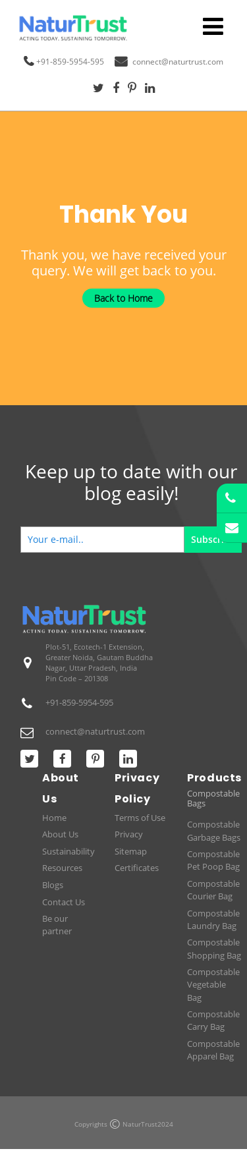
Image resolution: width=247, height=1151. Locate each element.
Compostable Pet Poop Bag (213, 860)
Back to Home (123, 298)
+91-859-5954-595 (70, 61)
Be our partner (57, 924)
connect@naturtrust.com (177, 61)
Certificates (137, 868)
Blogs (52, 885)
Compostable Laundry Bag (213, 919)
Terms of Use (140, 818)
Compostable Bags (213, 799)
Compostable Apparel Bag (213, 1050)
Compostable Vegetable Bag (213, 984)
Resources (62, 868)
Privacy (129, 834)
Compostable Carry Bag (213, 1020)
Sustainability (68, 851)
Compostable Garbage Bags (213, 830)
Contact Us (63, 902)
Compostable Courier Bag (213, 890)
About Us (60, 834)
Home (54, 818)
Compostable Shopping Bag (214, 948)
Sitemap (131, 851)
